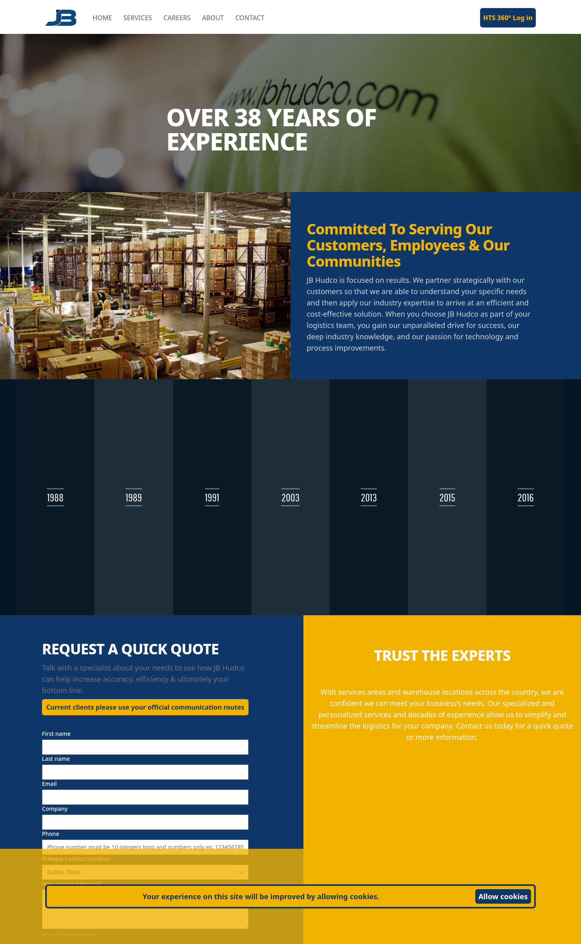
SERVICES (137, 17)
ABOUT (213, 17)
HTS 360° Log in (508, 17)
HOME (102, 17)
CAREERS (177, 17)
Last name (56, 758)
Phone (50, 833)
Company (55, 808)
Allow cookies (503, 896)
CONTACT (249, 17)
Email (49, 783)
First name (56, 733)
